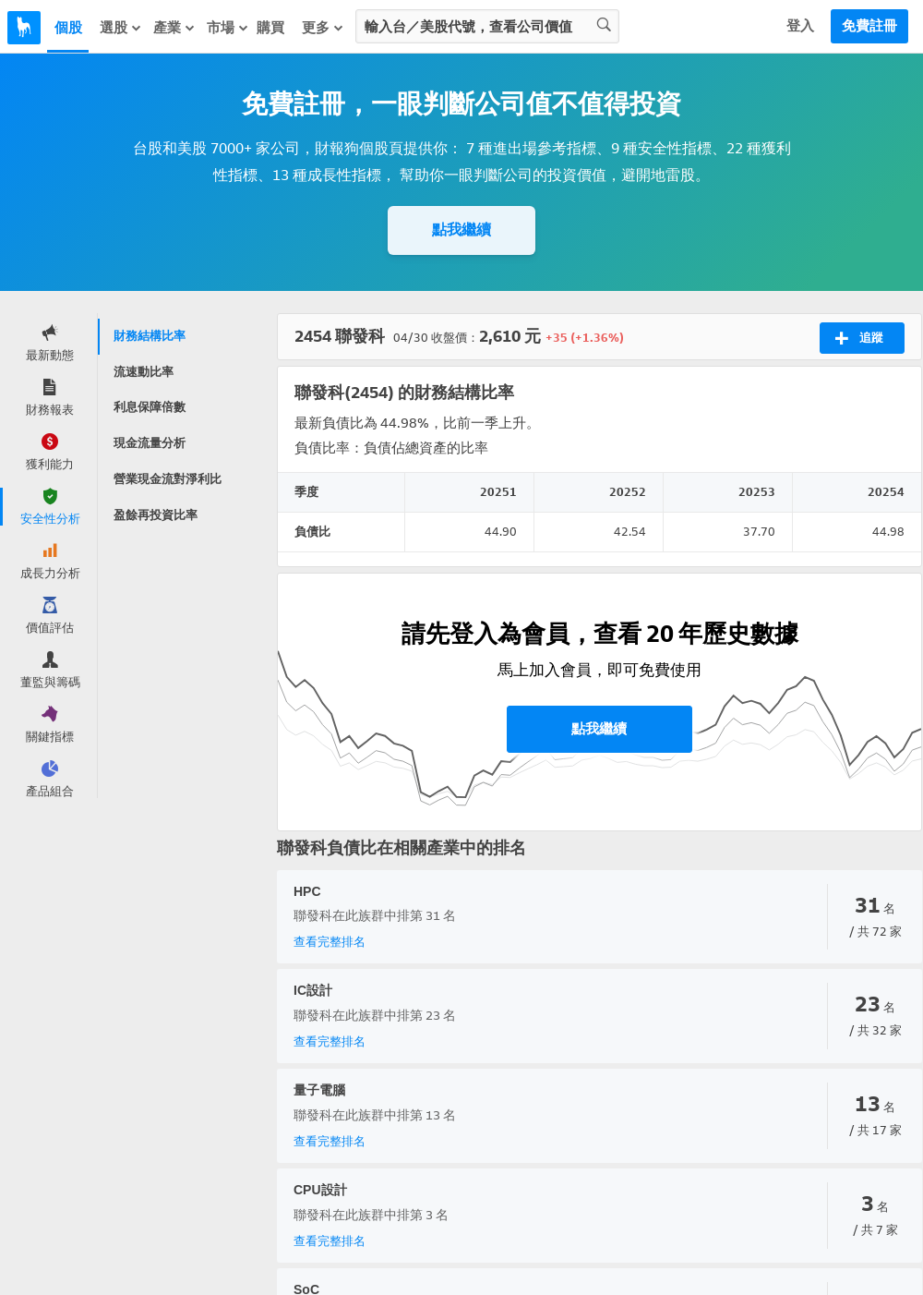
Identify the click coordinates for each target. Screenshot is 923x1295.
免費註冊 (869, 26)
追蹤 (858, 338)
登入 (800, 26)
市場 (228, 27)
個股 (68, 27)
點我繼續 (461, 229)
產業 (174, 27)
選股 (121, 27)
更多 (323, 27)
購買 (270, 27)
